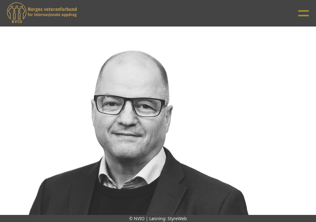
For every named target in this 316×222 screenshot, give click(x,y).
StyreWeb (177, 218)
